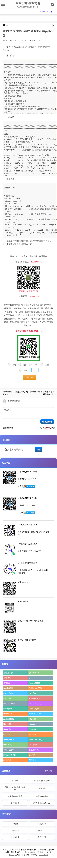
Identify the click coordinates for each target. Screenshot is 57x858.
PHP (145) (33, 734)
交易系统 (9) (34, 750)
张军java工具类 (42, 796)
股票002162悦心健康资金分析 (15, 788)
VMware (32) (34, 709)
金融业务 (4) (8, 673)
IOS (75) (32, 719)
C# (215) (6, 683)
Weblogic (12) (9, 703)
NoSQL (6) (7, 745)
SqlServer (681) (35, 688)
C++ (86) (32, 678)
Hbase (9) (7, 729)
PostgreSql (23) (9, 698)
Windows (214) (35, 703)
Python (10, 25)
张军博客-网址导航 (15, 796)
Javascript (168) (35, 739)
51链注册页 (42, 824)
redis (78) (7, 734)
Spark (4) (33, 729)
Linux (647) (7, 709)
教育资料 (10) (34, 673)
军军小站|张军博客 (10, 850)
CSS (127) (33, 745)
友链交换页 (42, 837)
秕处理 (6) (7, 760)
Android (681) (8, 719)
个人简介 (18, 852)
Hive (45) (7, 724)
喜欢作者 (30, 377)
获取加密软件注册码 (29, 850)
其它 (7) (32, 755)
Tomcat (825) (34, 698)
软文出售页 (15, 837)
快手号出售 (15, 803)
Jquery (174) (8, 739)
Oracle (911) (8, 688)
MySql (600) (8, 693)
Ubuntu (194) (8, 714)
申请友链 (48, 771)
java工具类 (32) (9, 755)
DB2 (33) (32, 693)
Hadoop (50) (34, 724)
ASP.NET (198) (35, 714)
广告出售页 (15, 831)
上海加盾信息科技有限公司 (42, 781)
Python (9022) (34, 683)
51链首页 (15, 824)
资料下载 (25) (8, 750)
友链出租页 (42, 831)
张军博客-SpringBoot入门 (42, 803)
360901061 (43, 855)
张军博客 (15, 781)
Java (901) (7, 678)
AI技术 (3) (33, 760)
